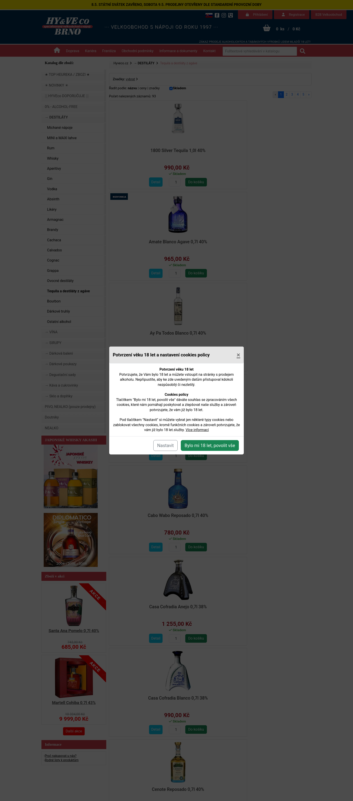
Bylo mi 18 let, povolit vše (210, 445)
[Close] (238, 355)
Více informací (197, 430)
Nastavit (165, 445)
